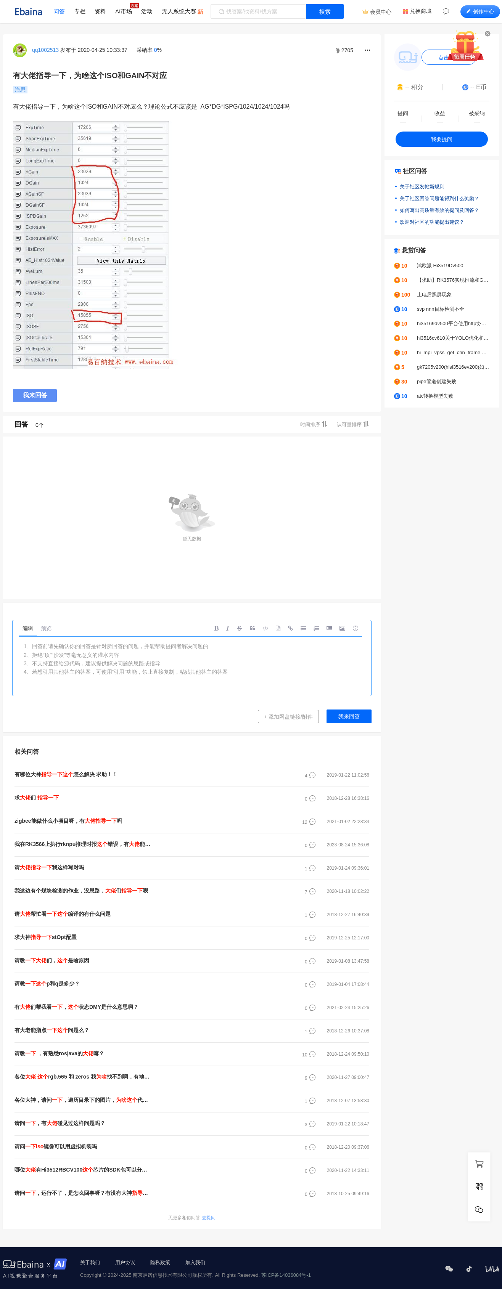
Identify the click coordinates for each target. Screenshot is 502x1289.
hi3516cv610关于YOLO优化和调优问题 (453, 338)
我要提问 (441, 139)
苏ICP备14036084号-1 (286, 1275)
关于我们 (90, 1262)
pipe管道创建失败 (436, 381)
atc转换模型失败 (435, 396)
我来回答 (35, 395)
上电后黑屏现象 (434, 294)
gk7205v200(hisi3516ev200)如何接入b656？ (453, 367)
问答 (59, 11)
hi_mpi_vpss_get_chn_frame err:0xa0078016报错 (453, 352)
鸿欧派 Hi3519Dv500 (440, 265)
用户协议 (125, 1262)
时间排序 (314, 424)
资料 (100, 11)
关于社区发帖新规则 (422, 186)
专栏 (79, 11)
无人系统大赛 (179, 11)
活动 (147, 11)
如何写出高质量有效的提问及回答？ (439, 210)
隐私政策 (160, 1262)
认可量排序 (353, 424)
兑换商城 (420, 11)
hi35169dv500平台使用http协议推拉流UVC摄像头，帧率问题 (453, 323)
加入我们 (195, 1262)
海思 (20, 90)
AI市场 (123, 11)
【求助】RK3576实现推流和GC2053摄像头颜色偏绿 (453, 280)
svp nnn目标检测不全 (440, 309)
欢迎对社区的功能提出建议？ (432, 222)
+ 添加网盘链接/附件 (288, 717)
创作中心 (480, 11)
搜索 (325, 11)
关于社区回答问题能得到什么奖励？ (439, 198)
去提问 (191, 1217)
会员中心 (380, 12)
